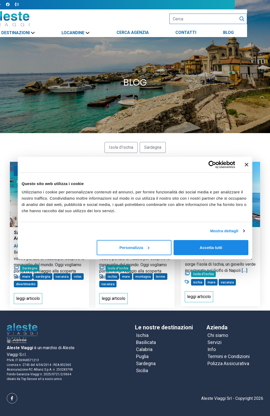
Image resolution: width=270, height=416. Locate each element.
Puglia (142, 356)
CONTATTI (203, 32)
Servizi (214, 342)
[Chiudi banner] (246, 165)
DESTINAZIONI (33, 32)
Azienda (217, 327)
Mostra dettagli (224, 231)
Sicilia (142, 370)
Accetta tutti (211, 247)
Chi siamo (217, 335)
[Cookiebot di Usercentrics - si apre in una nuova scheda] (212, 165)
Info (211, 349)
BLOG (246, 32)
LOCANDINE (90, 32)
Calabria (144, 349)
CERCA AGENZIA (150, 32)
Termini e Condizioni (228, 356)
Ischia (142, 335)
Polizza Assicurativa (228, 363)
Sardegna (146, 363)
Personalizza (134, 247)
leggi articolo (28, 298)
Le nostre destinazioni (164, 327)
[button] (13, 5)
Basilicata (146, 342)
